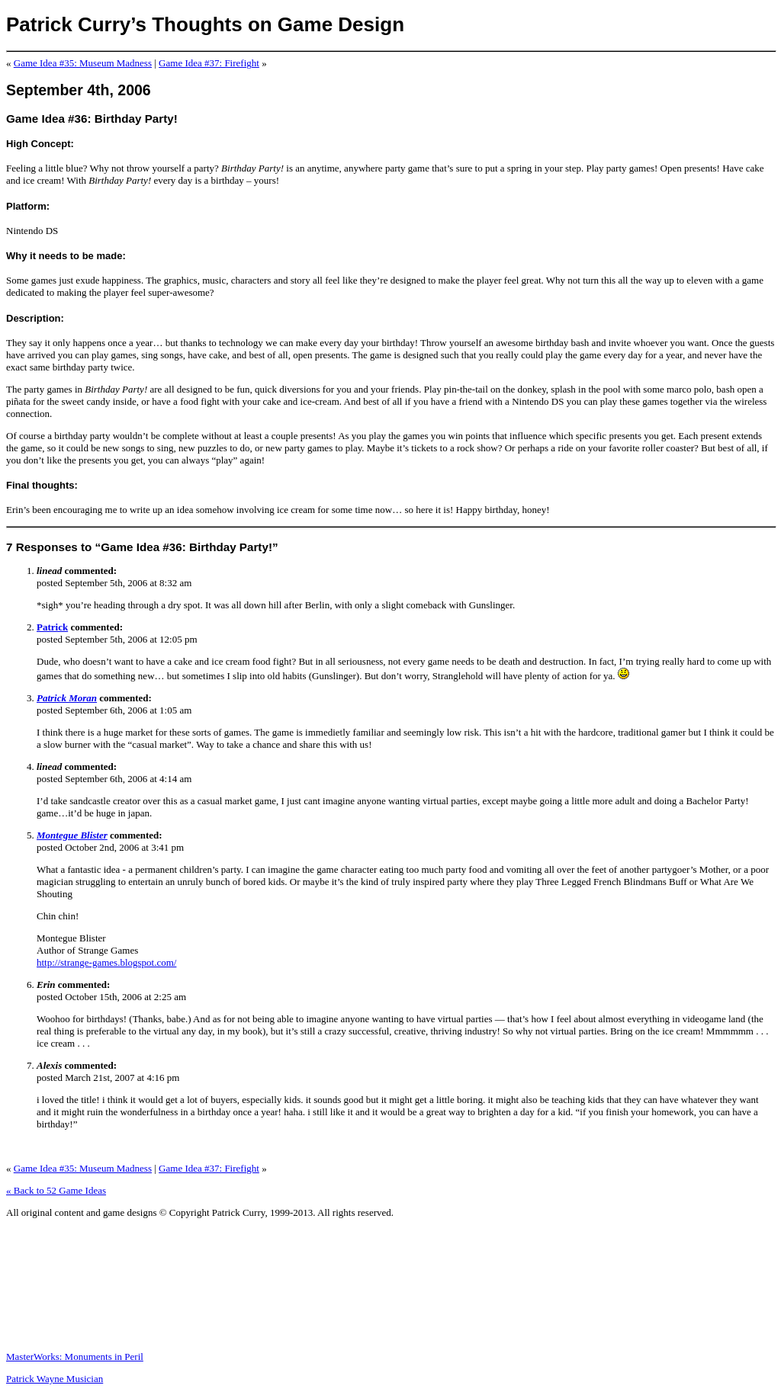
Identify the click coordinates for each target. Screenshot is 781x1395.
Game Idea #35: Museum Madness (83, 63)
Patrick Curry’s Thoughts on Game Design (205, 24)
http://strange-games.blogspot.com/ (106, 962)
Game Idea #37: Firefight (209, 63)
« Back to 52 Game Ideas (56, 1190)
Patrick (52, 627)
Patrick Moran (67, 698)
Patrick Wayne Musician (54, 1378)
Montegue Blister (72, 835)
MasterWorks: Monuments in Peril (74, 1356)
